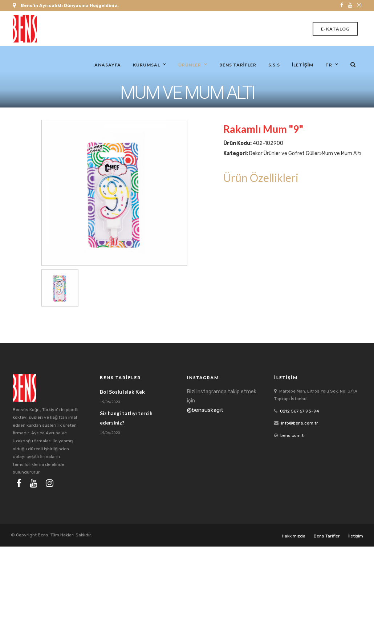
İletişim (302, 64)
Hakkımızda (293, 536)
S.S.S (274, 64)
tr (328, 64)
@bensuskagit (205, 410)
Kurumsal (146, 64)
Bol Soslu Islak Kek (122, 392)
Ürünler (189, 64)
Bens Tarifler (237, 64)
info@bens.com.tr (299, 423)
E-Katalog (335, 29)
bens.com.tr (292, 435)
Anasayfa (107, 64)
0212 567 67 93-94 (299, 411)
